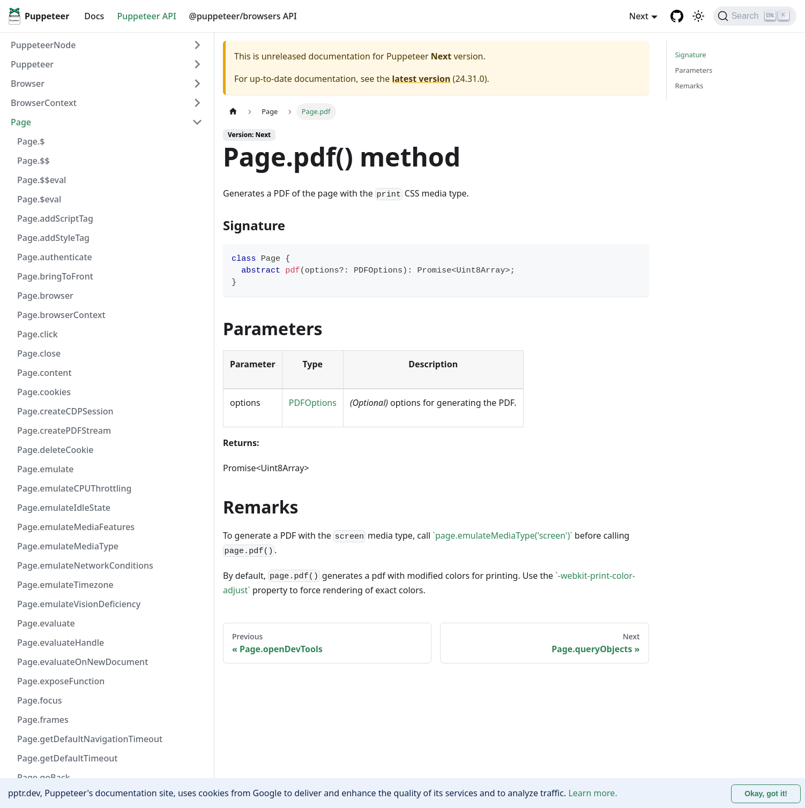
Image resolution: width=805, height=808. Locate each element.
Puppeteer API (146, 16)
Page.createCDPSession (65, 411)
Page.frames (43, 720)
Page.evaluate (46, 623)
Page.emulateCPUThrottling (74, 488)
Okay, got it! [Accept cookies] (765, 793)
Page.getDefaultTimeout (67, 758)
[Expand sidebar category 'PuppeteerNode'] (197, 45)
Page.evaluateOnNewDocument (82, 662)
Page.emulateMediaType (67, 546)
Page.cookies (44, 392)
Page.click (37, 334)
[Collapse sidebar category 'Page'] (197, 122)
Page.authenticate (54, 257)
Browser (27, 83)
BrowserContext (44, 103)
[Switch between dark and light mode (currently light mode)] (698, 16)
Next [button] (639, 16)
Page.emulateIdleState (63, 508)
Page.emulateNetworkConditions (85, 565)
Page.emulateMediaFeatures (76, 527)
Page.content (44, 373)
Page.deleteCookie (55, 450)
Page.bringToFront (55, 276)
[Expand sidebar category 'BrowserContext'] (197, 102)
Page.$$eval (41, 180)
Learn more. (592, 793)
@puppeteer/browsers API (243, 16)
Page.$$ (33, 161)
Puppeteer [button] (32, 64)
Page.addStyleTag (53, 238)
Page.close (39, 353)
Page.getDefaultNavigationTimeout (89, 739)
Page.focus (39, 700)
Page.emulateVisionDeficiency (78, 604)
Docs (94, 16)
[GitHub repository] (677, 16)
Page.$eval (39, 199)
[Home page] (233, 111)
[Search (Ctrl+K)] (754, 16)
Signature (690, 54)
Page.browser (45, 295)
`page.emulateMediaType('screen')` (502, 535)
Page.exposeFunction (61, 681)
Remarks (689, 85)
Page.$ (31, 141)
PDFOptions (313, 403)
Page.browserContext (61, 315)
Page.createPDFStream (64, 430)
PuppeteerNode (43, 45)
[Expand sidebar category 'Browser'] (197, 83)
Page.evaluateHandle (60, 642)
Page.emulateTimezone (65, 585)
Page (21, 122)
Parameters (694, 70)
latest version (421, 79)
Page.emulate (45, 469)
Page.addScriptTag (55, 218)
